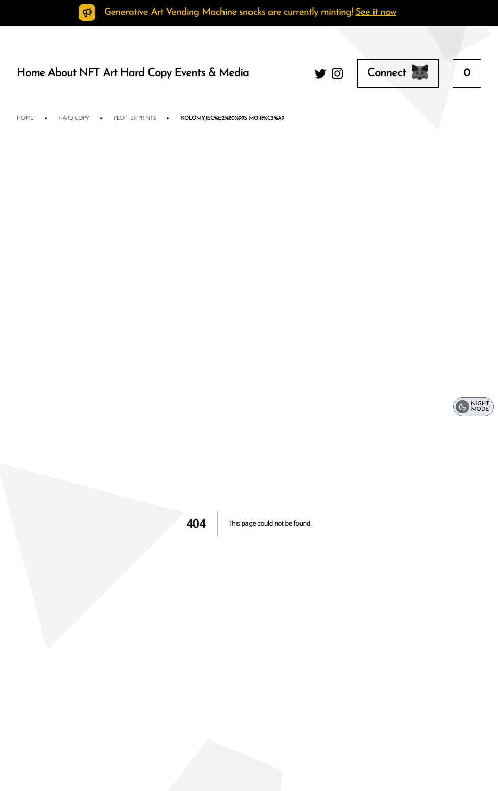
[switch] (473, 407)
